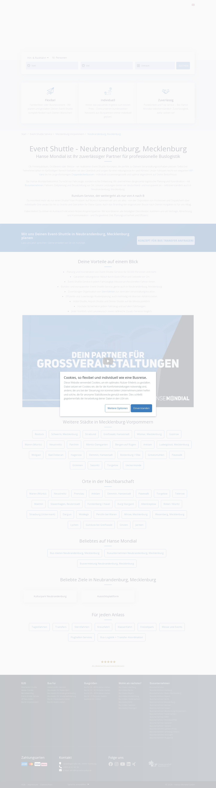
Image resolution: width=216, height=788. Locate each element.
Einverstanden (141, 408)
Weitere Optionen (118, 408)
